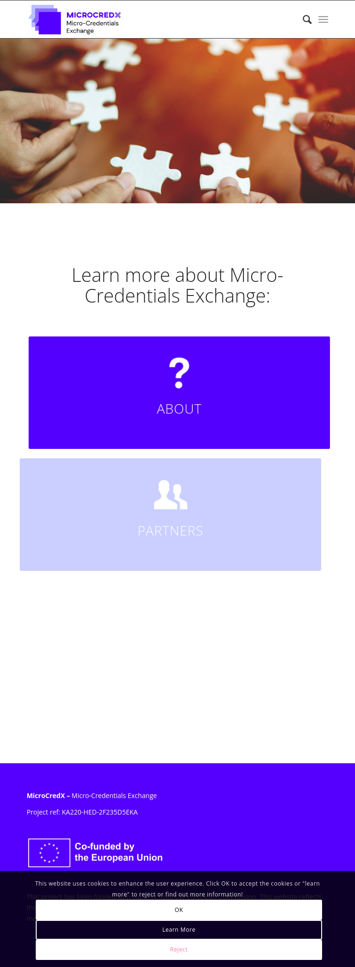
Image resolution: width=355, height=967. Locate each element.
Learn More (179, 930)
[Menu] (323, 19)
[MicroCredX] (147, 19)
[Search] (302, 19)
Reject (179, 949)
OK (179, 910)
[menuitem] (302, 19)
